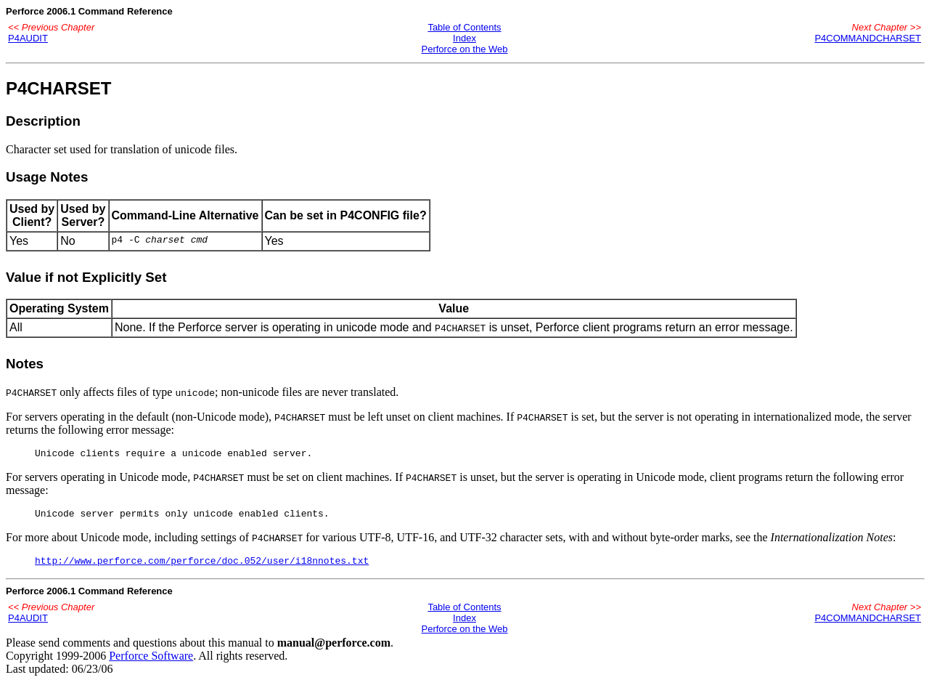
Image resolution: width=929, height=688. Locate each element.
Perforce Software (151, 662)
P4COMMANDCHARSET (867, 38)
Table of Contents (464, 27)
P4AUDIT (28, 38)
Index (464, 38)
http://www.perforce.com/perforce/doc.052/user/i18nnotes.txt (202, 566)
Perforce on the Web (464, 49)
